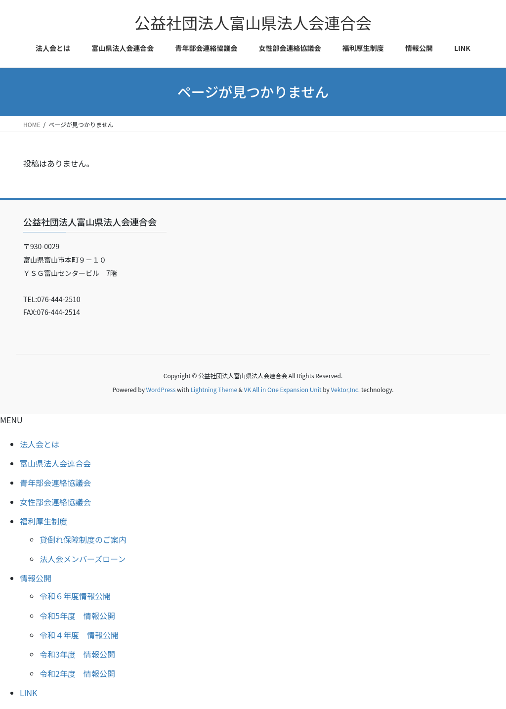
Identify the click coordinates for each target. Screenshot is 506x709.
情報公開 (35, 578)
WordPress (161, 389)
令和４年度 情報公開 (79, 635)
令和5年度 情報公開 (77, 615)
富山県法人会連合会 (55, 463)
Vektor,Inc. (345, 389)
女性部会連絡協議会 (55, 502)
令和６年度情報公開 (75, 596)
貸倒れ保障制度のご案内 (83, 539)
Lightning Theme (213, 389)
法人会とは (39, 444)
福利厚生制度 (43, 521)
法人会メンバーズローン (83, 559)
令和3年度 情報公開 (77, 654)
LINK (28, 693)
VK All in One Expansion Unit (283, 389)
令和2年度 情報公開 (77, 673)
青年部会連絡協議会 (55, 482)
